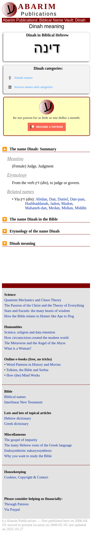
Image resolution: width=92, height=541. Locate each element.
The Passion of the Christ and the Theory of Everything (44, 305)
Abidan (41, 199)
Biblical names (15, 397)
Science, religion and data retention (29, 332)
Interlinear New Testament (23, 402)
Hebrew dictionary (17, 418)
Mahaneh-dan (36, 208)
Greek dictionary (16, 424)
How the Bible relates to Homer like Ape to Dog (39, 316)
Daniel (63, 199)
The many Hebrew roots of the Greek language (38, 445)
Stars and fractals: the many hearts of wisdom (37, 311)
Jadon (54, 203)
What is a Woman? (17, 348)
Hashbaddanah (36, 203)
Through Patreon (16, 504)
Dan (52, 199)
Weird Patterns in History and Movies (33, 364)
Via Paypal (12, 509)
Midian (67, 208)
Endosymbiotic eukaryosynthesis (28, 451)
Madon (66, 203)
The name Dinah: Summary (29, 149)
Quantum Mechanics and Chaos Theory (32, 300)
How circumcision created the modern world (36, 338)
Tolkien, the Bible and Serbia (27, 370)
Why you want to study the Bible (28, 456)
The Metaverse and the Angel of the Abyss (35, 343)
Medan (54, 208)
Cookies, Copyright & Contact (26, 477)
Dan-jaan (77, 199)
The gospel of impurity (20, 440)
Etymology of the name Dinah (31, 231)
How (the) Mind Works (23, 375)
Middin (80, 208)
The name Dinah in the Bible (30, 219)
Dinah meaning (18, 243)
